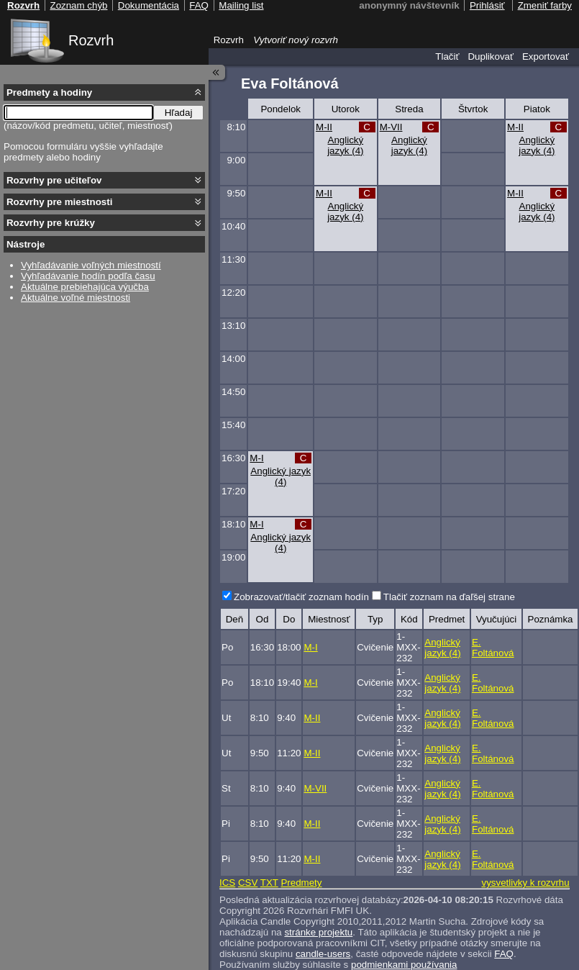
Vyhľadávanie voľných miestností (91, 265)
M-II (324, 127)
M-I (256, 458)
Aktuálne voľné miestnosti (75, 297)
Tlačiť (447, 56)
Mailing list (241, 5)
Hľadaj (179, 112)
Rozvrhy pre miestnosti (59, 201)
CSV (247, 882)
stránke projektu (318, 932)
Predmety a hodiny (49, 92)
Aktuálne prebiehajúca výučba (85, 286)
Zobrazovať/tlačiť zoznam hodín (301, 596)
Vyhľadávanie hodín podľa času (88, 276)
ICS (227, 882)
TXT (269, 882)
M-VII (391, 127)
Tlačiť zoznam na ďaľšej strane (449, 596)
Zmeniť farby (545, 5)
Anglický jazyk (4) (345, 145)
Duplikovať (491, 56)
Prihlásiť (487, 5)
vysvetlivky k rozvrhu (525, 882)
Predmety (301, 882)
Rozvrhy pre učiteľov (54, 180)
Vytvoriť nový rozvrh (295, 40)
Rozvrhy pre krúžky (50, 222)
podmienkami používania (404, 964)
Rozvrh (91, 40)
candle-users (323, 953)
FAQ (504, 953)
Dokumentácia (148, 5)
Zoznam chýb (78, 5)
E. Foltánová (493, 647)
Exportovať (545, 56)
